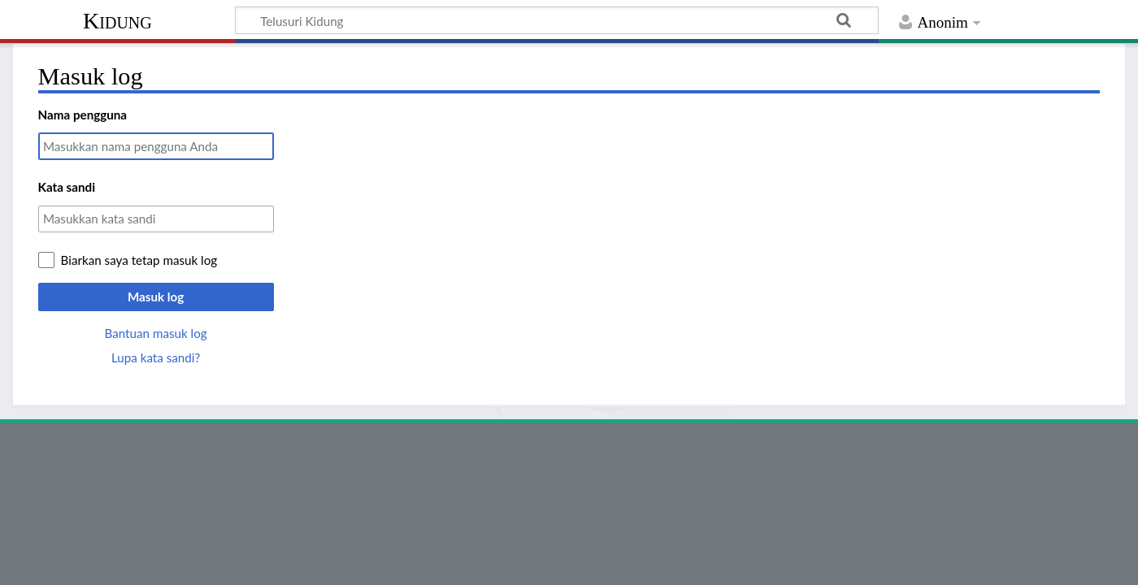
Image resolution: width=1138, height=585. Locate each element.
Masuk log (156, 296)
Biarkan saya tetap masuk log (139, 260)
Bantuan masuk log (155, 333)
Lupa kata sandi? (155, 357)
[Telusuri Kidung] (557, 20)
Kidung (117, 20)
